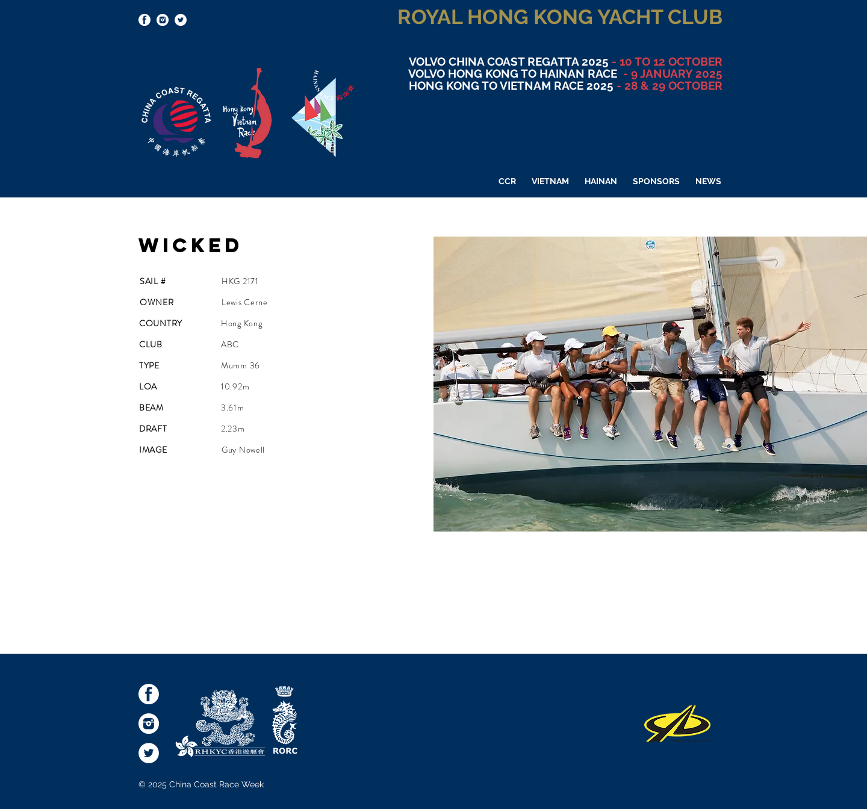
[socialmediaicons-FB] (144, 20)
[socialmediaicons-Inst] (163, 20)
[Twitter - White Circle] (181, 20)
